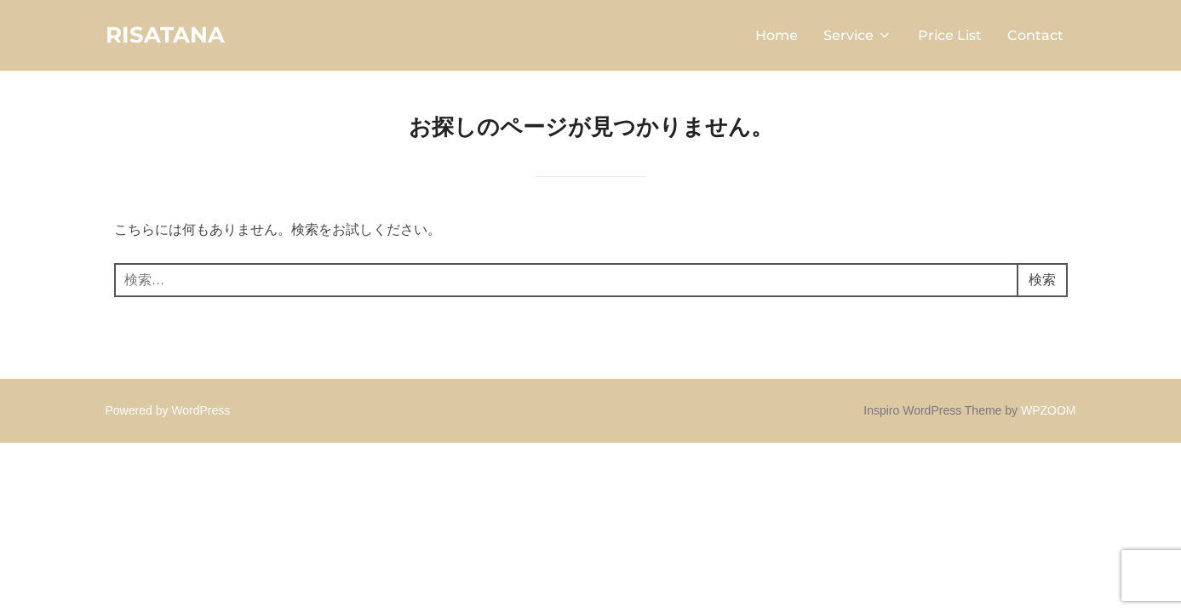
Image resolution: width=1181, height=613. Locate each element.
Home (776, 35)
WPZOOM (1048, 410)
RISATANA (165, 35)
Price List (950, 35)
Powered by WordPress (168, 410)
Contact (1035, 35)
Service (857, 35)
